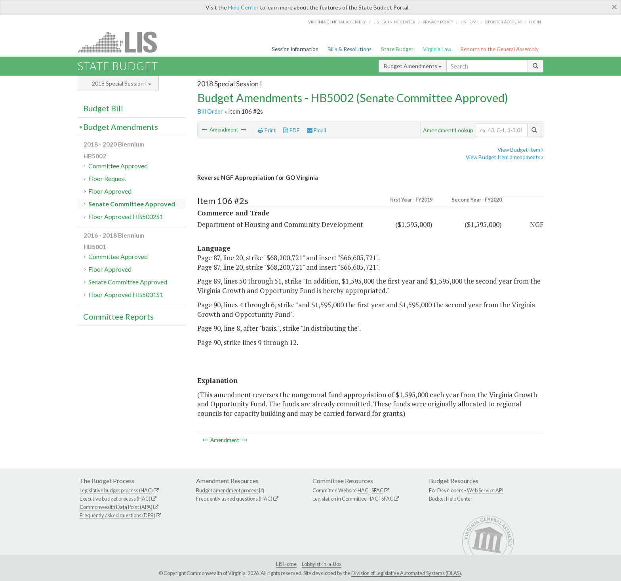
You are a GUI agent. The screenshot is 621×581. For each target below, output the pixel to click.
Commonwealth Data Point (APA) (116, 507)
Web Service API (485, 490)
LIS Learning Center (394, 21)
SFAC (377, 490)
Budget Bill (103, 108)
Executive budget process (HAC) (115, 498)
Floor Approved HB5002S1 (125, 216)
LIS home (470, 21)
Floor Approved (109, 191)
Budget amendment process (227, 490)
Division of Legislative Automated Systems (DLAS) (406, 573)
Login (535, 21)
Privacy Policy (438, 21)
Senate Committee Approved (131, 204)
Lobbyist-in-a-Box (321, 564)
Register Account (504, 21)
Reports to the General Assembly (499, 49)
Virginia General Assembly (337, 21)
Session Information (295, 49)
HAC (363, 490)
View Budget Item (520, 150)
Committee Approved (118, 166)
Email (316, 130)
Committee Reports (118, 316)
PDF (291, 130)
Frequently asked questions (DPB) (117, 515)
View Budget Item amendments (504, 157)
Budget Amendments (413, 66)
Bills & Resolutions (349, 49)
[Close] (614, 7)
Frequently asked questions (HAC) (234, 498)
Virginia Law (437, 49)
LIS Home (286, 564)
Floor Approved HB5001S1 (125, 294)
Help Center (243, 7)
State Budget (397, 49)
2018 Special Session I (121, 83)
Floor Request (107, 178)
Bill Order (210, 111)
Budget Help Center (450, 498)
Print (267, 130)
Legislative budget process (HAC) (116, 490)
